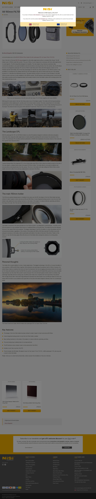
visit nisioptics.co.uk (38, 14)
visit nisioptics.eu (42, 18)
